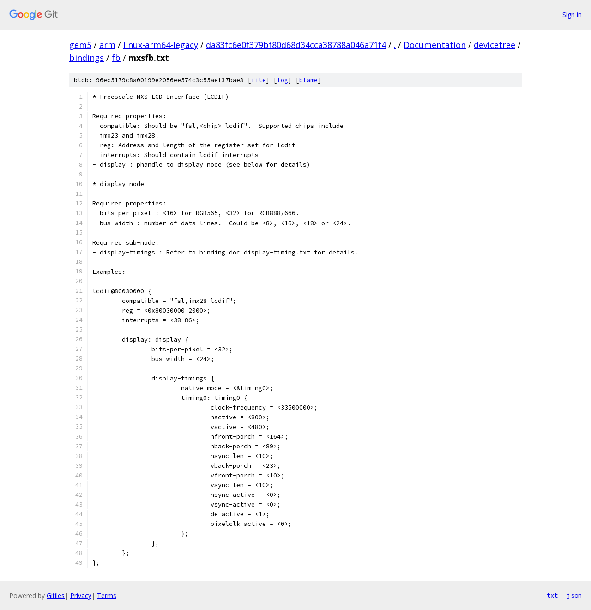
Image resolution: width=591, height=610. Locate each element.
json (574, 595)
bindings (86, 57)
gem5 (80, 44)
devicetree (494, 44)
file (258, 80)
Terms (106, 595)
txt (552, 595)
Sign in (572, 14)
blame (308, 80)
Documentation (435, 44)
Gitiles (56, 595)
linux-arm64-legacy (160, 44)
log (282, 80)
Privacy (80, 595)
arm (107, 44)
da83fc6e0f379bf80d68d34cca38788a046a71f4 (296, 44)
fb (116, 57)
